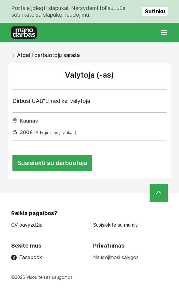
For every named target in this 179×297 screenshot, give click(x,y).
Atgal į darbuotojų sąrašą (48, 55)
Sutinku (155, 11)
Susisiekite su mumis (115, 225)
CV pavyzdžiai (27, 225)
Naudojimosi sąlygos (116, 257)
